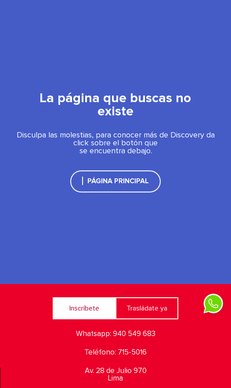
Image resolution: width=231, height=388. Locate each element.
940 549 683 (134, 334)
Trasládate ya (146, 308)
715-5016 (132, 352)
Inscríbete (84, 308)
